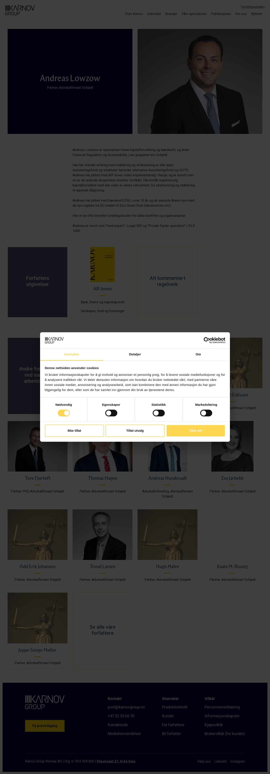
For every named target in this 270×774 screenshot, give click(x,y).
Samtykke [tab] (71, 354)
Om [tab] (198, 354)
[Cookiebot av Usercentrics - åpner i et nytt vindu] (206, 340)
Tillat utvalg (135, 430)
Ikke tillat (74, 430)
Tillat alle (195, 430)
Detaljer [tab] (135, 354)
